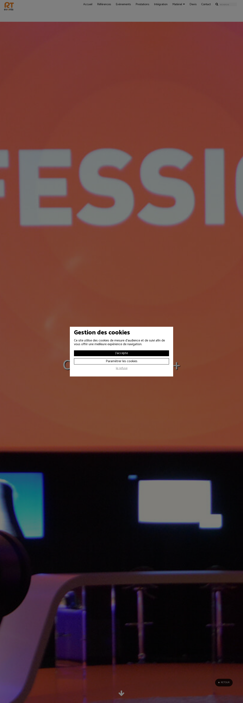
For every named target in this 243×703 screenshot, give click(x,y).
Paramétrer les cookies (121, 361)
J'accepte (121, 353)
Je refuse (121, 369)
